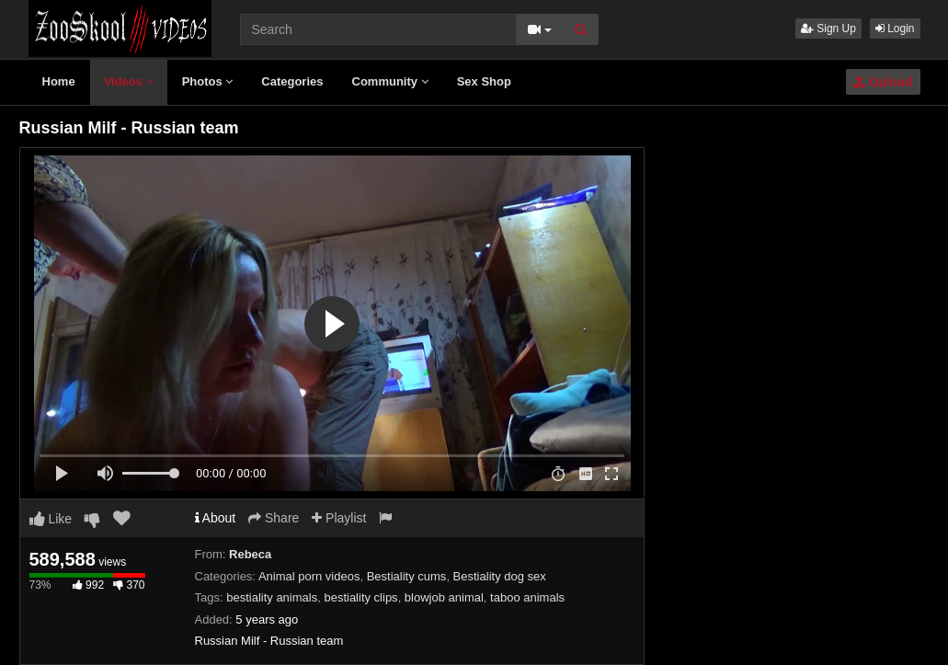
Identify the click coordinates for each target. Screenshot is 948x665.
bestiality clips (360, 597)
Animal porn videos (309, 576)
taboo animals (527, 597)
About (215, 517)
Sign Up (828, 28)
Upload (882, 82)
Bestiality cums (407, 576)
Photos (208, 81)
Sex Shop (484, 81)
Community (390, 81)
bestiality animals (271, 597)
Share (273, 517)
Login (895, 28)
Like (51, 518)
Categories (292, 81)
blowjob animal (444, 597)
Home (58, 81)
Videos (129, 81)
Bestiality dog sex (499, 576)
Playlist (339, 517)
